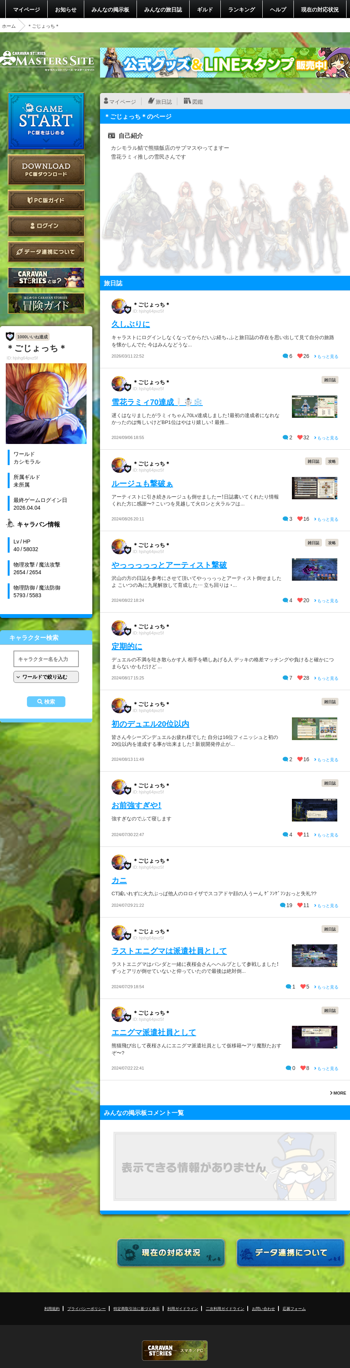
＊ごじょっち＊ (151, 304)
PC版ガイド (46, 200)
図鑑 (197, 101)
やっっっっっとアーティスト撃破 (169, 564)
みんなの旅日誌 (163, 9)
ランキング (241, 9)
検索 (49, 701)
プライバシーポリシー (86, 1308)
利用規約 (52, 1308)
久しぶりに (131, 323)
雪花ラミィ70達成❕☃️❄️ (157, 401)
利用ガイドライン (182, 1308)
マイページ (26, 9)
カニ (119, 879)
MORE (338, 1093)
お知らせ (66, 9)
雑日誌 (330, 380)
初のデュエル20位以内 (150, 723)
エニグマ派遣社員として (154, 1031)
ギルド (205, 9)
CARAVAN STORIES (175, 1350)
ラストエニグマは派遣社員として (169, 950)
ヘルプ (278, 9)
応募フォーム (294, 1308)
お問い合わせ (263, 1308)
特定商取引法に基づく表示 (136, 1308)
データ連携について (46, 251)
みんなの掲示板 (110, 9)
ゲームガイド (46, 303)
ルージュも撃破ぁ (142, 483)
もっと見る (326, 356)
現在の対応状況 (320, 9)
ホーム (9, 25)
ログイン (46, 226)
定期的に (127, 645)
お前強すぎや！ (137, 804)
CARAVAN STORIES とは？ (46, 277)
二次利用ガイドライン (225, 1308)
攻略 (332, 461)
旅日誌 (164, 101)
